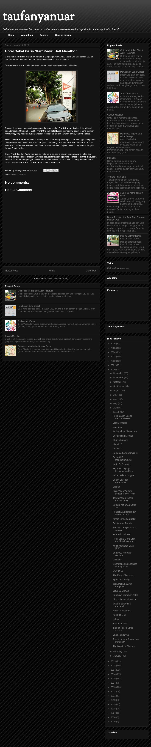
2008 (113, 708)
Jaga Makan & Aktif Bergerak (122, 585)
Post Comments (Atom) (57, 278)
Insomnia (117, 427)
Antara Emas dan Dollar (124, 519)
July (115, 395)
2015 (113, 678)
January (117, 656)
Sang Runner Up (121, 635)
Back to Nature (120, 623)
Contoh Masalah (12, 336)
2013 (113, 687)
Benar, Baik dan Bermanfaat (120, 481)
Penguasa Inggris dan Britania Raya (34, 346)
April (115, 407)
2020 (113, 369)
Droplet (116, 486)
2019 (113, 661)
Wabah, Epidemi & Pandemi (122, 605)
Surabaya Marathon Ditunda (122, 554)
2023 (113, 356)
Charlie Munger (120, 440)
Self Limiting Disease (123, 436)
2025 (113, 348)
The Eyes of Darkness (123, 575)
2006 (113, 717)
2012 (113, 691)
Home (11, 35)
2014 (113, 683)
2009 (113, 704)
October (117, 382)
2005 (113, 721)
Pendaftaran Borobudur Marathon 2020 (124, 513)
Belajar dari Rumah (122, 523)
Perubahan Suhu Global (29, 306)
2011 (113, 695)
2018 (113, 665)
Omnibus (117, 559)
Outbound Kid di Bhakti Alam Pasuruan (35, 291)
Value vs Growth (121, 590)
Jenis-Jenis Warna (26, 321)
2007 (113, 713)
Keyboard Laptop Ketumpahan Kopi (123, 469)
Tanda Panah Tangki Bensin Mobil (123, 499)
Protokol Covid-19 (121, 534)
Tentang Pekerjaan (116, 177)
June (116, 399)
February (118, 651)
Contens (44, 35)
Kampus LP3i (119, 615)
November (118, 377)
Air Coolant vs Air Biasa (124, 599)
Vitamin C (117, 448)
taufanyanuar (38, 17)
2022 (113, 361)
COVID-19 (118, 571)
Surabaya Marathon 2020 (125, 595)
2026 (113, 343)
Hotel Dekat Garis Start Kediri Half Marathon (124, 540)
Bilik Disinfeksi (120, 423)
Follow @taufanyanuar (118, 268)
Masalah (111, 158)
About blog (27, 35)
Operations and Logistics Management (125, 565)
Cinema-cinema (63, 35)
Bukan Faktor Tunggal (123, 475)
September (119, 386)
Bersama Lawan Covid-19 (125, 453)
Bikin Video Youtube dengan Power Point (124, 492)
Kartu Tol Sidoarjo (121, 464)
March (116, 412)
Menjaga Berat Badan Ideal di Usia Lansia (131, 237)
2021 (113, 365)
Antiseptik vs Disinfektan (125, 431)
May (115, 403)
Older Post (91, 270)
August (117, 390)
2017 (113, 670)
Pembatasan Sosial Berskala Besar (122, 417)
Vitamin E (117, 444)
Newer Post (11, 270)
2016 (113, 674)
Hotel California (19, 174)
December (118, 373)
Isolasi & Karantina (122, 610)
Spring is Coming (121, 579)
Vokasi (116, 619)
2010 (113, 700)
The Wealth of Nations (123, 646)
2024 (113, 352)
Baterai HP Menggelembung (122, 458)
